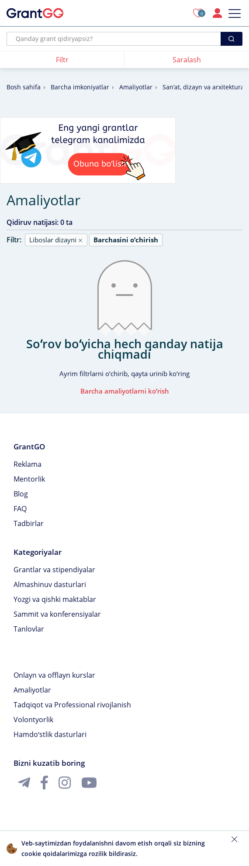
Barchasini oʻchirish (125, 239)
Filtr (62, 60)
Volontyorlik (33, 719)
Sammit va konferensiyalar (57, 614)
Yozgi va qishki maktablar (55, 599)
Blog (21, 494)
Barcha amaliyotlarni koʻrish (124, 391)
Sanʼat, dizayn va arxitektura (203, 87)
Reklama (28, 464)
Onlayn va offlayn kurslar (54, 675)
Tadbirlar (29, 523)
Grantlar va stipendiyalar (54, 569)
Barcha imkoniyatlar (80, 87)
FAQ (20, 508)
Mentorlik (29, 479)
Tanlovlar (29, 629)
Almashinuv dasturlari (50, 584)
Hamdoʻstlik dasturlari (50, 734)
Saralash (187, 60)
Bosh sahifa (24, 87)
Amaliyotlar (135, 87)
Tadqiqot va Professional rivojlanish (72, 705)
